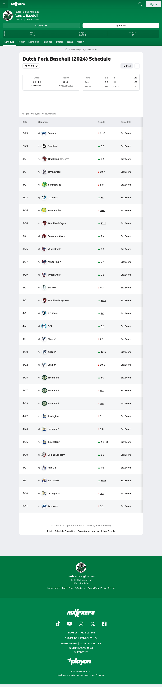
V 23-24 (41, 25)
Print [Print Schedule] (127, 65)
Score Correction (86, 531)
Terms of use (69, 643)
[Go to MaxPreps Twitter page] (92, 624)
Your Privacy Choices (81, 647)
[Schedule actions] (137, 65)
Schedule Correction (65, 531)
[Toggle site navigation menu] (4, 4)
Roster (21, 41)
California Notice (90, 643)
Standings (33, 41)
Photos (59, 41)
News (70, 41)
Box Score (125, 133)
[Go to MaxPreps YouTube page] (69, 624)
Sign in (153, 4)
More (80, 41)
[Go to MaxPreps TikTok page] (57, 624)
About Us (72, 632)
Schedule (9, 41)
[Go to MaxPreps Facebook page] (104, 624)
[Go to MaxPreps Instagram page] (81, 624)
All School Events (106, 531)
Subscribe (71, 638)
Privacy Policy (88, 638)
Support (81, 652)
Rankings (47, 41)
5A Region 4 (67, 85)
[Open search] (140, 4)
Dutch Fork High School (81, 570)
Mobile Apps (88, 632)
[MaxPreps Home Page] (66, 49)
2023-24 (31, 65)
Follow (121, 25)
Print (49, 531)
